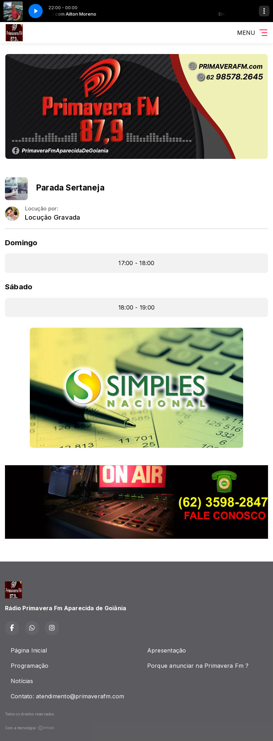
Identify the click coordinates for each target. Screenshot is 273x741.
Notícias (22, 680)
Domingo (21, 242)
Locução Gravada (52, 217)
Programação (30, 665)
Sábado (18, 286)
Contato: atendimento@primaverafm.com (67, 696)
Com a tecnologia (30, 727)
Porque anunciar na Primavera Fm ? (198, 665)
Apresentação (166, 650)
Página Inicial (29, 650)
